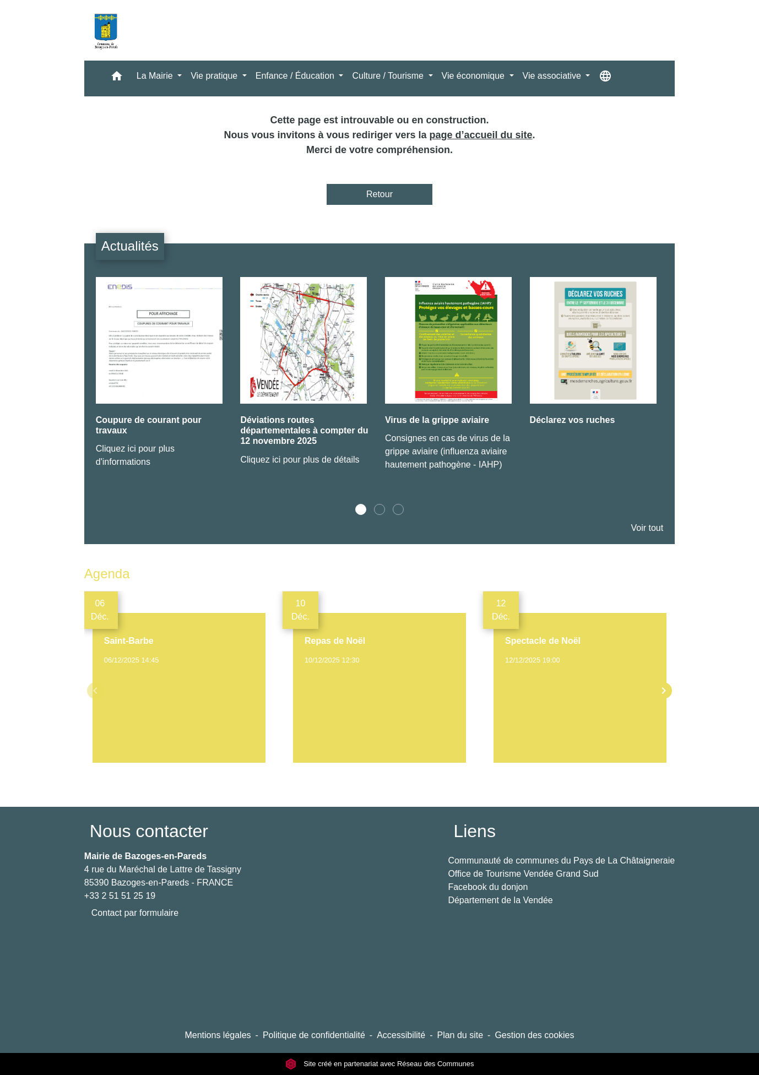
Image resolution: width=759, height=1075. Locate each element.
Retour (379, 194)
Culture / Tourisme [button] (389, 75)
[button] (116, 78)
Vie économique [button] (474, 75)
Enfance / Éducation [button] (296, 75)
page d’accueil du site (481, 134)
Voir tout (647, 528)
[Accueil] (105, 30)
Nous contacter (149, 831)
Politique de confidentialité (314, 1035)
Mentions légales (218, 1035)
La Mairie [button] (156, 75)
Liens (474, 831)
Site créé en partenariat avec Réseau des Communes (379, 1064)
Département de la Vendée (500, 900)
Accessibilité (401, 1035)
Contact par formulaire (134, 912)
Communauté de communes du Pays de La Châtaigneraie (561, 860)
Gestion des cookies (534, 1035)
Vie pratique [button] (215, 75)
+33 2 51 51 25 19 (119, 895)
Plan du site (460, 1035)
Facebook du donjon (488, 887)
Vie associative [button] (553, 75)
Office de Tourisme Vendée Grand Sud (523, 873)
